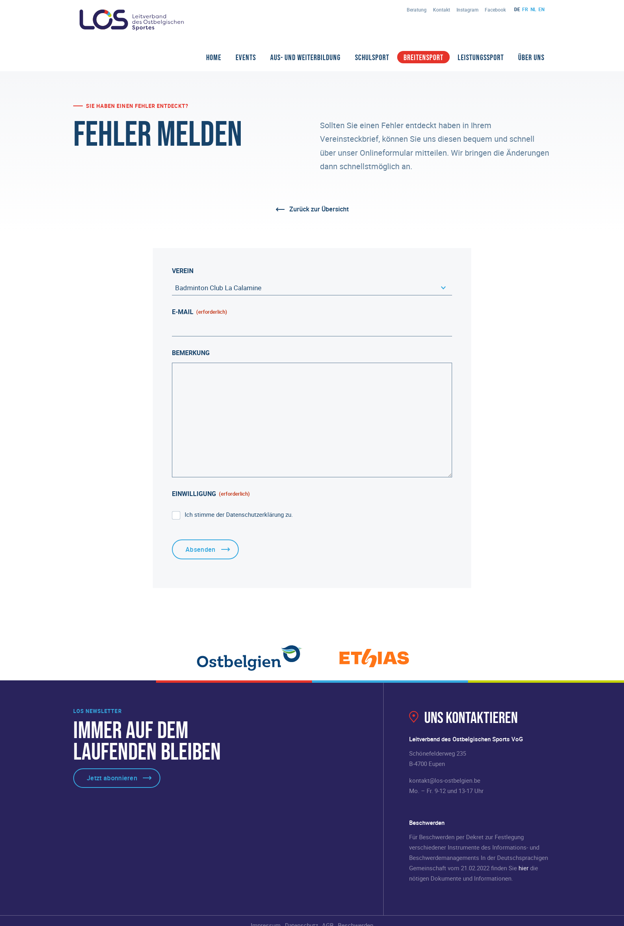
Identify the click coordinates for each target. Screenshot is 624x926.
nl (533, 9)
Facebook (495, 9)
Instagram (467, 9)
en (541, 9)
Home (213, 57)
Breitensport (423, 57)
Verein (182, 270)
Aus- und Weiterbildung (305, 57)
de (517, 9)
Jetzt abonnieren (112, 778)
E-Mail (199, 311)
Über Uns (531, 57)
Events (246, 57)
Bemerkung (191, 352)
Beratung (417, 9)
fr (525, 9)
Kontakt (441, 9)
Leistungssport (481, 57)
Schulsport (372, 57)
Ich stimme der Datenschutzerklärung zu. (239, 514)
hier (523, 868)
